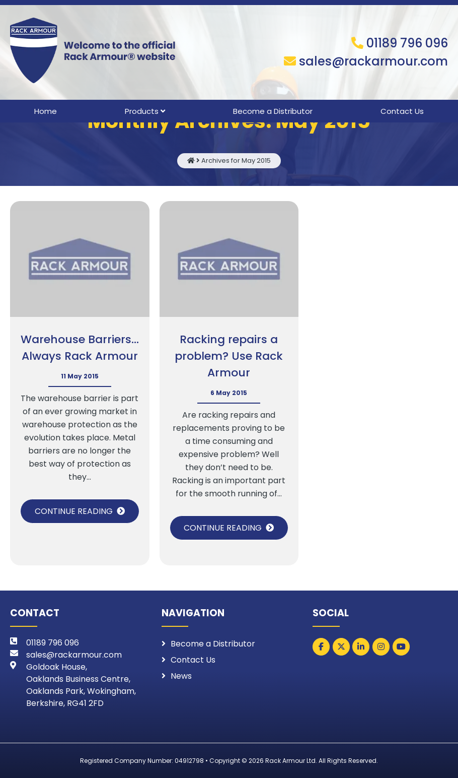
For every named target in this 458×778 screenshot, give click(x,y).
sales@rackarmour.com (373, 61)
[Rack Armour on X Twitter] (341, 647)
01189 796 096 (407, 43)
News (181, 676)
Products (142, 111)
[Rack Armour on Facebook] (321, 647)
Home (45, 111)
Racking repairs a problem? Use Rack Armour (229, 356)
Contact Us (402, 111)
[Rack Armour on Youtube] (401, 647)
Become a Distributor (273, 111)
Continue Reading (74, 511)
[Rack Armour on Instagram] (381, 647)
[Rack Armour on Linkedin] (360, 647)
